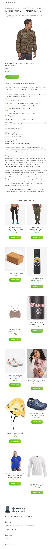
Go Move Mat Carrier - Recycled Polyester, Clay (37, 323)
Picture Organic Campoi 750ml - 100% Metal (37, 279)
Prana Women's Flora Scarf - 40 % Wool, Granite (37, 381)
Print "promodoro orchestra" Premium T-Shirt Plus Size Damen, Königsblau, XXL (15, 475)
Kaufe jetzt (12, 76)
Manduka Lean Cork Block (15, 273)
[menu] (45, 2)
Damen (7, 539)
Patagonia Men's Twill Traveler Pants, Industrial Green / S (37, 229)
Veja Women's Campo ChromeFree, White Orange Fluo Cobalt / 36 (15, 376)
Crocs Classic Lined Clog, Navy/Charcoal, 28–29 (37, 414)
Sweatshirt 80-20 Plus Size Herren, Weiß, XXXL (37, 485)
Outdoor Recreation (28, 63)
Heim (6, 13)
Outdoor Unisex (17, 63)
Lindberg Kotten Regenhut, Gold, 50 (15, 434)
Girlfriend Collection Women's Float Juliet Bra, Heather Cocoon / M (15, 331)
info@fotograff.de (10, 529)
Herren (7, 542)
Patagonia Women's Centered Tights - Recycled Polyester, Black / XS (15, 229)
